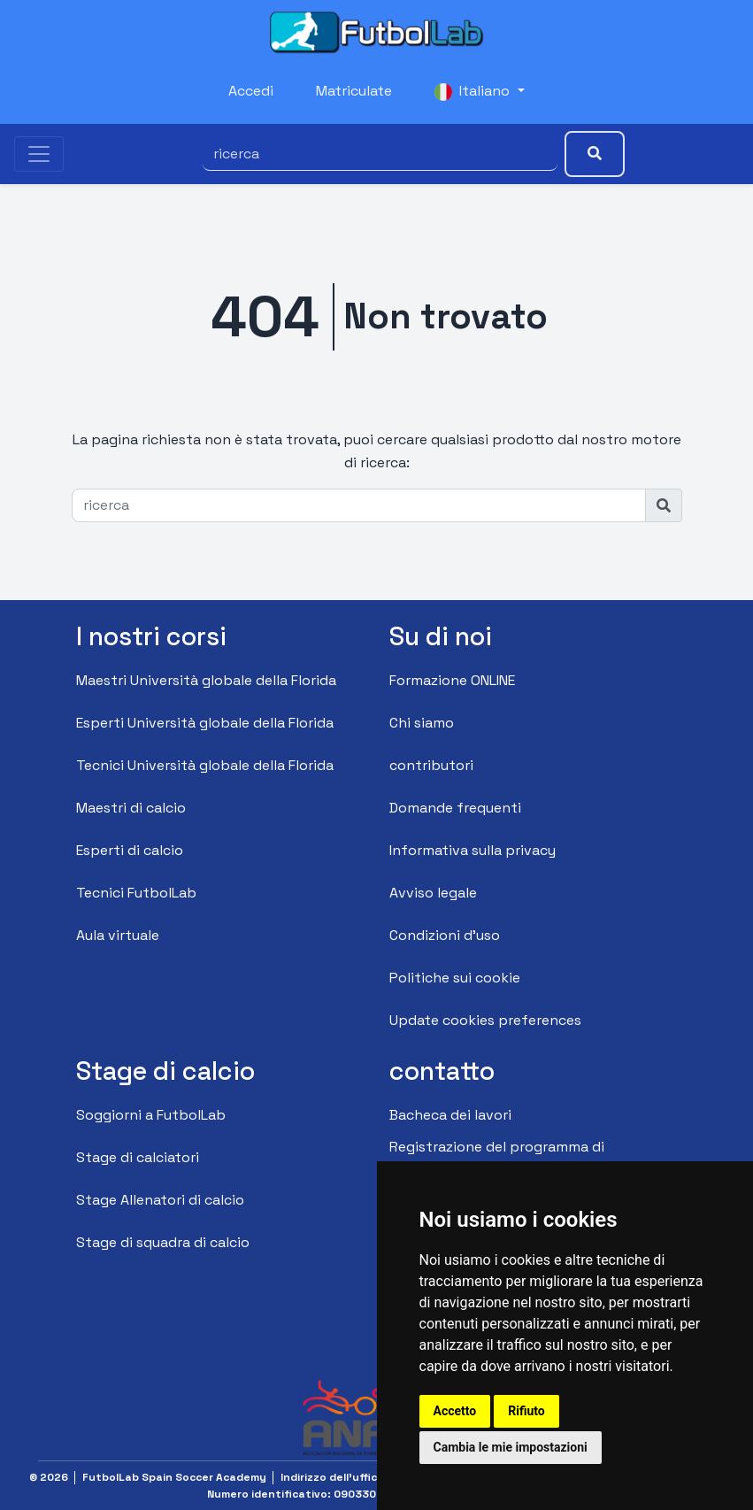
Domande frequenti (455, 807)
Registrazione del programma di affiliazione (496, 1158)
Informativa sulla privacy (472, 850)
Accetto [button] (455, 1411)
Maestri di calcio (131, 807)
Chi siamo (421, 722)
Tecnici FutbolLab (136, 892)
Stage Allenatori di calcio (160, 1199)
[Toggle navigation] (39, 154)
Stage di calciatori (137, 1157)
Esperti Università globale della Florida (205, 722)
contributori (431, 765)
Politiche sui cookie (454, 977)
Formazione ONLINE (452, 680)
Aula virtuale (117, 935)
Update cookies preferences (485, 1020)
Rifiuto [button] (526, 1411)
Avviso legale (433, 892)
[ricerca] (380, 154)
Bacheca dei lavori (450, 1115)
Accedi (250, 90)
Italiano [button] (473, 91)
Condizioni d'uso (444, 935)
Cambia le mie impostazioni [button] (511, 1447)
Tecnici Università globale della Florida (205, 765)
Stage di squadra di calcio (163, 1242)
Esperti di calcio (129, 850)
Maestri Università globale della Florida (206, 680)
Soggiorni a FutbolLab (151, 1115)
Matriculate (354, 90)
